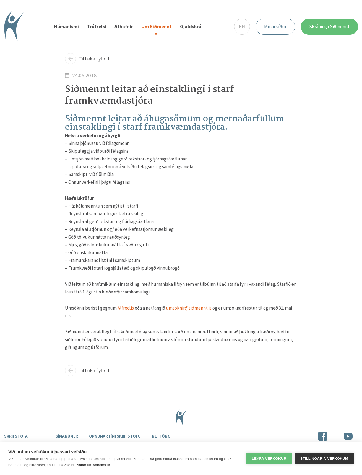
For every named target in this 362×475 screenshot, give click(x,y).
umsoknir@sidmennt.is (189, 308)
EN (242, 26)
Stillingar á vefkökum (324, 458)
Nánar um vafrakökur (93, 465)
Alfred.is (126, 308)
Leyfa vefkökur (269, 458)
